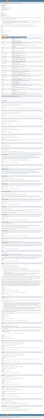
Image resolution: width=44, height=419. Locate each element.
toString (13, 93)
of (12, 70)
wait (18, 97)
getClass (9, 97)
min (12, 65)
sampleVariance (14, 86)
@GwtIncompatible (4, 13)
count (13, 39)
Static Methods (9, 37)
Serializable (3, 10)
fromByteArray (14, 44)
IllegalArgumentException (6, 349)
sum (12, 88)
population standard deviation (21, 80)
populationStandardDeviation (17, 79)
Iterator (15, 61)
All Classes (18, 2)
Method (11, 3)
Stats (8, 14)
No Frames (13, 2)
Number (22, 61)
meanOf (13, 54)
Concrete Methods (23, 37)
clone (2, 97)
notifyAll (15, 97)
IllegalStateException (5, 162)
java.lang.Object (3, 7)
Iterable (14, 72)
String (3, 93)
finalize (5, 97)
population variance (19, 82)
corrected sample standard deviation (10, 225)
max (12, 49)
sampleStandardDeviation (11, 223)
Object (5, 15)
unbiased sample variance (20, 87)
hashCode (13, 47)
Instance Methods (16, 37)
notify (12, 97)
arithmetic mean (18, 55)
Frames (10, 2)
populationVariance (10, 177)
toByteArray (8, 400)
